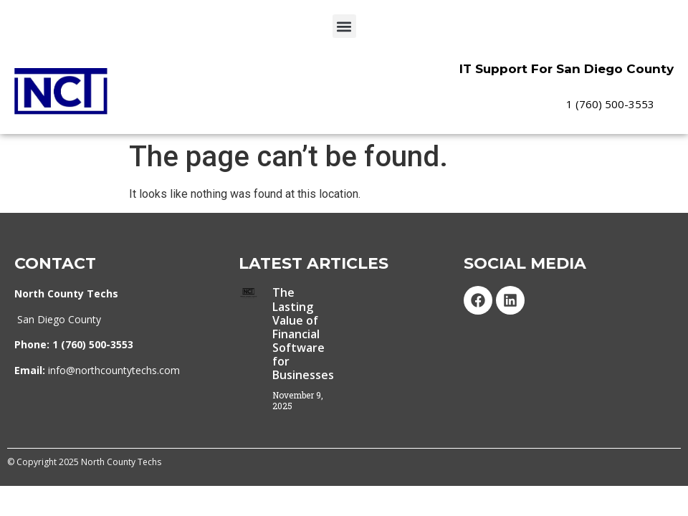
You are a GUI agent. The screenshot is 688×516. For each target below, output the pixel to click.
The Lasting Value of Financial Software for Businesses (303, 336)
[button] (344, 26)
